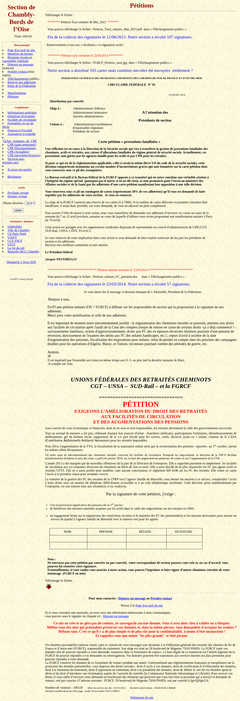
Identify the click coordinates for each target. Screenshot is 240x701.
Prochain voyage (18, 192)
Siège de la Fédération (22, 86)
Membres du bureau (20, 53)
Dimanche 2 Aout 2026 (21, 262)
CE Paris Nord (17, 233)
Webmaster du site (142, 697)
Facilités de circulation (22, 119)
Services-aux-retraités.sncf (13, 160)
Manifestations (17, 93)
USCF (11, 244)
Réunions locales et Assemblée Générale (17, 59)
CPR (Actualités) (18, 151)
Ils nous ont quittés (19, 169)
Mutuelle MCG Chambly (23, 251)
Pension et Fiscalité (20, 130)
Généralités (15, 226)
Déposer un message (21, 64)
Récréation (14, 176)
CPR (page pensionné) (22, 144)
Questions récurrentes (21, 116)
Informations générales (22, 112)
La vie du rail (16, 248)
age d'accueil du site (150, 605)
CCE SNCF (15, 241)
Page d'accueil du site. (22, 50)
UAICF (12, 237)
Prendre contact (18, 71)
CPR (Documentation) (22, 148)
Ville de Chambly (19, 230)
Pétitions (13, 96)
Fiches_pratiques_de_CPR (20, 141)
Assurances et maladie (21, 134)
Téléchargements (18, 78)
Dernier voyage (17, 196)
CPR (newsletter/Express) (24, 155)
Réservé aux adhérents (22, 82)
